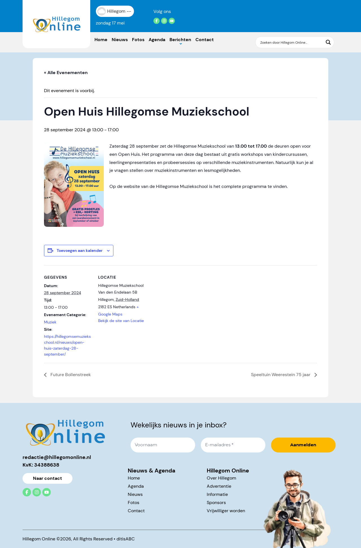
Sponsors (216, 502)
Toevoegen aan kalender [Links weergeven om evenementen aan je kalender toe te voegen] (80, 250)
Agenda (157, 40)
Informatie (217, 494)
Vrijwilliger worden (226, 511)
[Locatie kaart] (182, 304)
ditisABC (125, 539)
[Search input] (291, 42)
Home (100, 40)
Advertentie (219, 486)
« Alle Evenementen (66, 73)
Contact (204, 40)
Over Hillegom (221, 478)
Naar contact (47, 478)
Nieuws (120, 40)
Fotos (138, 40)
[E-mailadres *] (233, 445)
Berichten (180, 40)
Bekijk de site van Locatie (121, 320)
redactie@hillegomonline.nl (57, 457)
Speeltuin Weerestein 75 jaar (281, 375)
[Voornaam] (163, 445)
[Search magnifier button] (328, 42)
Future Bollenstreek (70, 375)
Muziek (50, 322)
